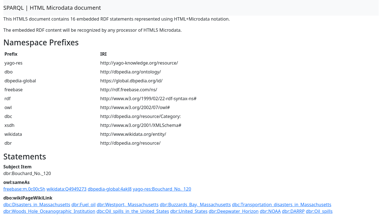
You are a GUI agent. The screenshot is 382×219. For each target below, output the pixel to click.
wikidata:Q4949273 (66, 189)
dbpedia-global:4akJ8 (110, 189)
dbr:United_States (188, 211)
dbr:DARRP (293, 211)
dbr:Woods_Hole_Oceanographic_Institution (49, 211)
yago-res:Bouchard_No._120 (162, 189)
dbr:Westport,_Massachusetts (128, 204)
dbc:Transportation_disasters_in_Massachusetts (281, 204)
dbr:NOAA (270, 211)
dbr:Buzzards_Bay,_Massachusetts (195, 204)
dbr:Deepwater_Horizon (234, 211)
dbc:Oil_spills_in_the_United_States (133, 211)
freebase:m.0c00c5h (24, 189)
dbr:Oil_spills (319, 211)
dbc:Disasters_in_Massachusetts (36, 204)
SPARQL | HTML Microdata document (52, 7)
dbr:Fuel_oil (83, 204)
